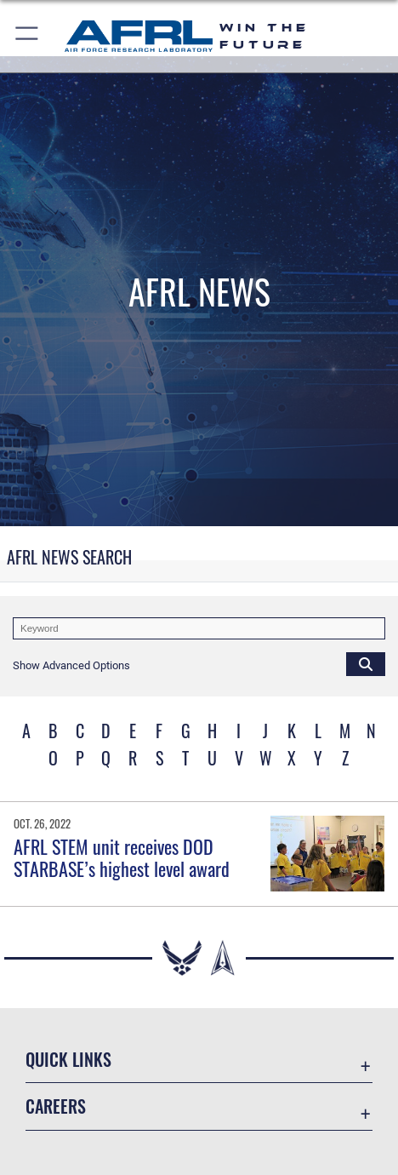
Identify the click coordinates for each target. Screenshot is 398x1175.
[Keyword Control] (199, 628)
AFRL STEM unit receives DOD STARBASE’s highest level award (122, 857)
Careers (56, 1106)
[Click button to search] (365, 663)
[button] (27, 36)
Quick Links (68, 1059)
